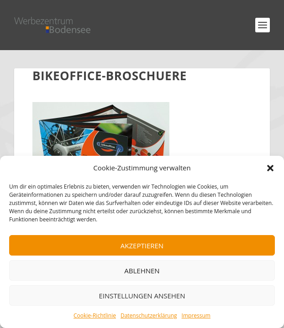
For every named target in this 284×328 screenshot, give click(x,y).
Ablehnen (141, 270)
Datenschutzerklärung (149, 315)
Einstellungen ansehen (142, 295)
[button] (270, 168)
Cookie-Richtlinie (95, 315)
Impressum (196, 315)
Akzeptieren (142, 245)
